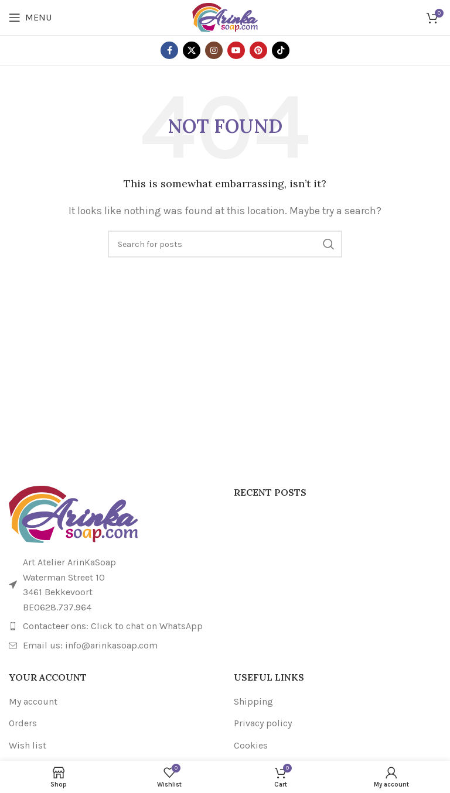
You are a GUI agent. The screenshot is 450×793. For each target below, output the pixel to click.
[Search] (225, 244)
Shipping (253, 701)
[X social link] (191, 50)
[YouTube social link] (236, 50)
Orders (23, 723)
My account (33, 701)
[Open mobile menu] (30, 17)
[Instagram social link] (214, 50)
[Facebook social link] (169, 50)
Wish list (27, 745)
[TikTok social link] (280, 50)
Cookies (251, 745)
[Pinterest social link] (258, 50)
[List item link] (112, 626)
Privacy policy (263, 723)
